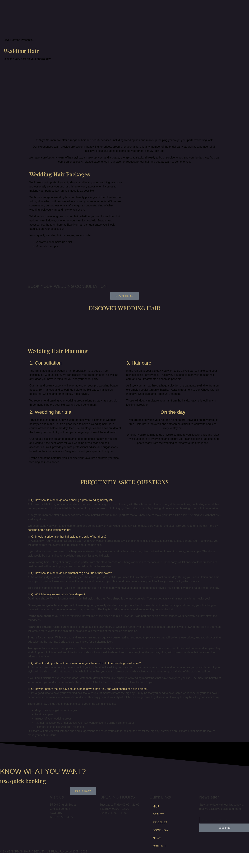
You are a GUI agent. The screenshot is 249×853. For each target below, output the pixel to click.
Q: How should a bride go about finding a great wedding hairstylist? (72, 500)
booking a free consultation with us (49, 529)
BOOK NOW (160, 830)
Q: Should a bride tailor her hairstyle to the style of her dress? (69, 536)
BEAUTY (158, 814)
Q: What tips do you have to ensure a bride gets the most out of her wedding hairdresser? (86, 663)
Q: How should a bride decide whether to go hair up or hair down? (71, 573)
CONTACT (159, 846)
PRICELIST (160, 822)
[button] (124, 500)
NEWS (157, 838)
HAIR (156, 806)
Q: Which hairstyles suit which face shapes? (58, 594)
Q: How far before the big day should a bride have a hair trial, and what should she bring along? (89, 688)
